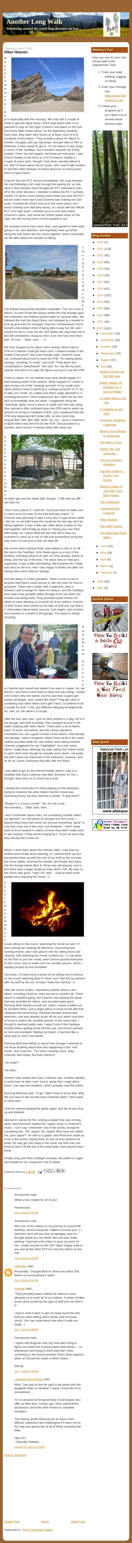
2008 (100, 581)
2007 (100, 588)
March (105, 566)
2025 (100, 242)
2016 (100, 288)
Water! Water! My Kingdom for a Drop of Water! (111, 387)
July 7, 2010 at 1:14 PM (26, 1371)
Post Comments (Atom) (37, 1529)
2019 (100, 268)
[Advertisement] (38, 1488)
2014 (100, 301)
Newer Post (11, 1521)
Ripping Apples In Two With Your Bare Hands (111, 491)
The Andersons (110, 502)
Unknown (20, 1266)
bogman (19, 1288)
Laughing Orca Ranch (28, 1379)
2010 (100, 328)
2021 (100, 255)
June (104, 546)
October (106, 346)
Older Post (78, 1521)
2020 (100, 262)
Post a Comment (15, 1455)
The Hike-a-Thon (111, 442)
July (103, 366)
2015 (100, 295)
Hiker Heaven (109, 519)
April (103, 559)
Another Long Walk (34, 21)
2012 (100, 315)
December (107, 333)
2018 (100, 275)
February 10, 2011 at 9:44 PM (29, 1447)
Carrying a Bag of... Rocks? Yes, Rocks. (112, 475)
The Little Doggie (111, 526)
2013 (100, 308)
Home (45, 1521)
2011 (100, 321)
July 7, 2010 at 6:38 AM (26, 1329)
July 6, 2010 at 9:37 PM (26, 1258)
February (106, 572)
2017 (100, 282)
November (107, 340)
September (108, 353)
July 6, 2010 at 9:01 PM (26, 1212)
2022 (100, 248)
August (105, 360)
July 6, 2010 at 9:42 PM (26, 1280)
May (103, 552)
